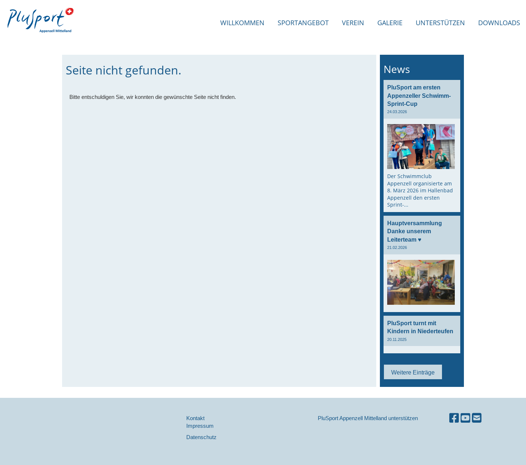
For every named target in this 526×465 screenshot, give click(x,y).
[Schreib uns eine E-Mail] (476, 418)
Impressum (200, 426)
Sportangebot (303, 22)
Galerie (390, 22)
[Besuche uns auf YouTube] (465, 418)
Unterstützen (440, 22)
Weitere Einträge (413, 372)
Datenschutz (201, 437)
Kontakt (195, 418)
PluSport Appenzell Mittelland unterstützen (368, 418)
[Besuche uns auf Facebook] (454, 418)
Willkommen (242, 22)
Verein (353, 22)
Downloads (499, 22)
